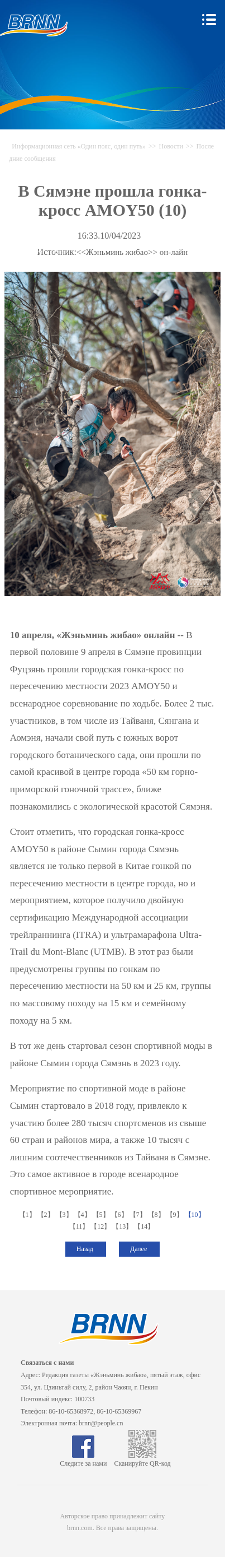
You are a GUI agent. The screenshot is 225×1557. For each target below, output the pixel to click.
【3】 (65, 1215)
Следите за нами (83, 1459)
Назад (85, 1249)
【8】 (157, 1215)
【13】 (123, 1226)
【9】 (175, 1215)
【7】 (139, 1215)
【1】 (28, 1215)
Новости (171, 146)
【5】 (102, 1215)
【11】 (80, 1226)
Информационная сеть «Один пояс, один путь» (79, 146)
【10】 (196, 1215)
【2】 (46, 1215)
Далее (139, 1249)
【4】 (83, 1215)
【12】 (101, 1226)
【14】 (145, 1226)
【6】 (120, 1215)
